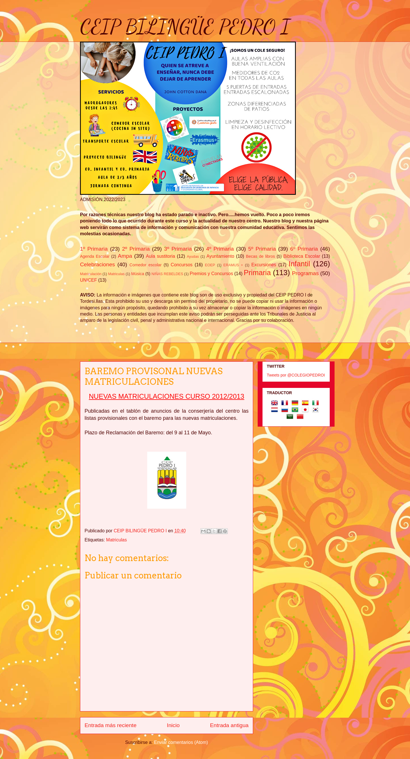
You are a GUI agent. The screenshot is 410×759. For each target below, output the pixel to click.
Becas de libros (260, 256)
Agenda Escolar (94, 256)
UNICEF (88, 280)
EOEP (210, 265)
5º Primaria (262, 249)
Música (137, 273)
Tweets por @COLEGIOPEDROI (296, 375)
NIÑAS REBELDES (167, 274)
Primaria (257, 273)
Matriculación (90, 274)
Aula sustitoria (160, 256)
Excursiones (263, 264)
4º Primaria (220, 249)
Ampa (125, 256)
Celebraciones (97, 264)
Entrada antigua (229, 725)
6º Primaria (304, 249)
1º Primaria (94, 249)
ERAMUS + (233, 265)
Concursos (181, 264)
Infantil (299, 264)
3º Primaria (178, 249)
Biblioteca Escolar (301, 256)
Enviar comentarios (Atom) (181, 742)
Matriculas (116, 274)
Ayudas (193, 256)
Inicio (173, 725)
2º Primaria (136, 249)
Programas (305, 273)
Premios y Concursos (211, 273)
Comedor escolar (146, 265)
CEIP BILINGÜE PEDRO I (185, 27)
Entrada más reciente (110, 725)
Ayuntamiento (220, 256)
